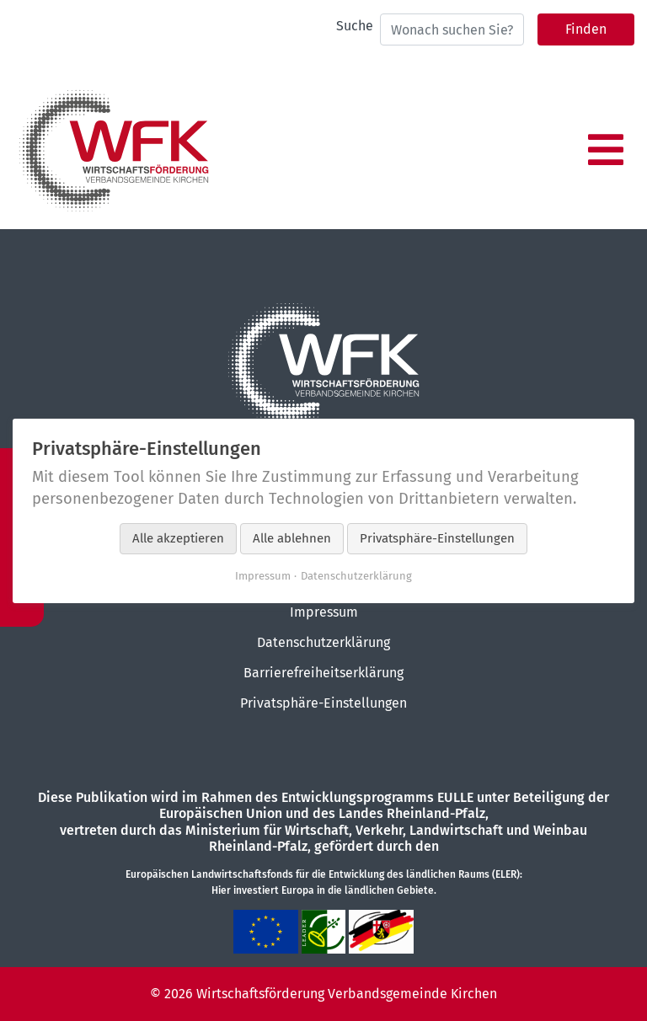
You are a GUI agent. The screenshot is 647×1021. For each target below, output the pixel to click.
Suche (354, 26)
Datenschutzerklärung (323, 642)
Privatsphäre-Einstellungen (323, 703)
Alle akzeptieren (178, 538)
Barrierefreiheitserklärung (323, 673)
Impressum (324, 612)
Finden (586, 29)
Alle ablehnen (292, 538)
